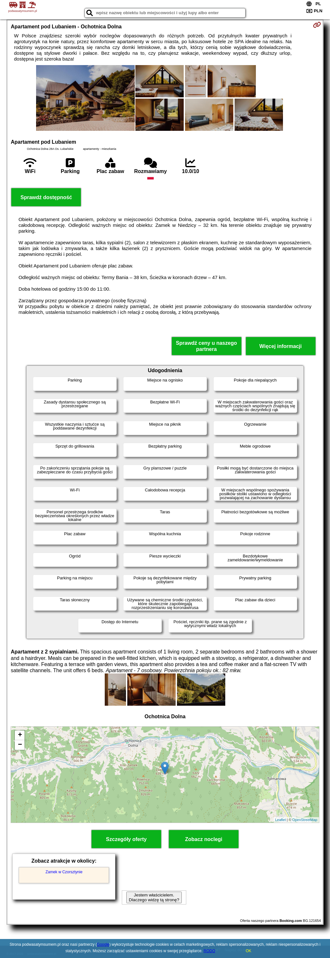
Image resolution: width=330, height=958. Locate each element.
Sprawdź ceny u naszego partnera (206, 346)
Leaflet (280, 820)
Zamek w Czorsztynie (63, 872)
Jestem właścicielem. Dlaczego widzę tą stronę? (154, 897)
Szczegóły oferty (126, 839)
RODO (209, 951)
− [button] (20, 745)
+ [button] (20, 735)
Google (103, 944)
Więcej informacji (280, 346)
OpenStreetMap (304, 820)
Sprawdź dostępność (46, 197)
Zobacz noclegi (203, 839)
